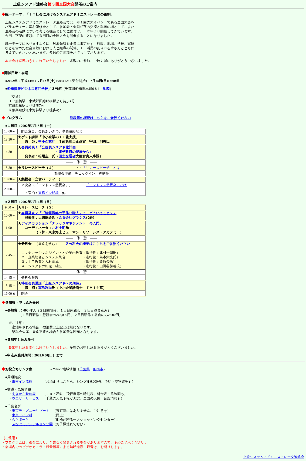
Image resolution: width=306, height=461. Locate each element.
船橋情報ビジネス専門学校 (27, 88)
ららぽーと (20, 419)
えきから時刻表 (24, 394)
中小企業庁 (46, 141)
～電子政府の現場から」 (74, 152)
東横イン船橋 (48, 193)
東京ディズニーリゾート (30, 410)
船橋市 (98, 369)
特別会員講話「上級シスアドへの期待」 (51, 283)
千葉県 (84, 369)
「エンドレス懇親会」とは (106, 185)
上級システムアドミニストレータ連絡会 (273, 457)
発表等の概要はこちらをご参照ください (100, 118)
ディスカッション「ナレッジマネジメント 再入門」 (62, 223)
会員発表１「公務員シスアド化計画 (48, 147)
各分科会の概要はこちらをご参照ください (97, 244)
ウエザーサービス (25, 398)
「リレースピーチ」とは (101, 167)
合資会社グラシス (72, 217)
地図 (106, 88)
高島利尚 (45, 288)
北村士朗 (58, 228)
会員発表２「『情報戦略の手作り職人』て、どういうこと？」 (68, 213)
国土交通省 (67, 156)
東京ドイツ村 (22, 415)
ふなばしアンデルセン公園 (32, 424)
